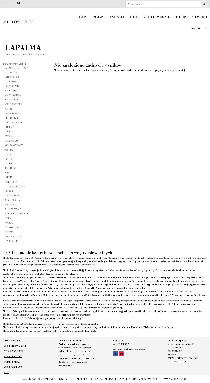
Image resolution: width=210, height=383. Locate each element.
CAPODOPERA (13, 95)
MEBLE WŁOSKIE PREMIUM (92, 379)
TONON (9, 232)
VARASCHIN (12, 241)
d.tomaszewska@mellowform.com (129, 348)
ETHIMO (9, 127)
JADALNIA (98, 17)
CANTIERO (11, 90)
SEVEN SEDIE (12, 195)
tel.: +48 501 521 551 (122, 344)
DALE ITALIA (12, 113)
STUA (8, 218)
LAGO (8, 159)
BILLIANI (10, 81)
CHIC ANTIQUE (13, 104)
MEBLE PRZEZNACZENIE (156, 17)
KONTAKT (197, 28)
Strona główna (9, 54)
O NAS (121, 379)
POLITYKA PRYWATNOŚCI (142, 379)
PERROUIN (11, 182)
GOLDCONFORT (14, 145)
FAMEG (9, 131)
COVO (8, 109)
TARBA (9, 223)
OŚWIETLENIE (116, 17)
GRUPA (9, 150)
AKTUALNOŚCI (199, 17)
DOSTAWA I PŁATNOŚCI (174, 379)
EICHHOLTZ (11, 118)
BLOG (5, 372)
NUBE (8, 177)
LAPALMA (10, 163)
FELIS (8, 136)
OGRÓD (133, 17)
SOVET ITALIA (13, 209)
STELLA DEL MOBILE (17, 213)
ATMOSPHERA (13, 77)
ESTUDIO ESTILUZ (15, 122)
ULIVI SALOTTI (13, 236)
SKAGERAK (11, 204)
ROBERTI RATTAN (15, 186)
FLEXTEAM (11, 141)
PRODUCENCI (182, 17)
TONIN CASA (12, 227)
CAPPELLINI (12, 99)
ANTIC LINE (12, 72)
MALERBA (10, 168)
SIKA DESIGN (12, 200)
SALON (82, 17)
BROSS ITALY (12, 86)
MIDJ (8, 172)
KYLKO (9, 154)
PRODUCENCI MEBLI (14, 64)
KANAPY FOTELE (11, 362)
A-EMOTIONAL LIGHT (17, 68)
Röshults (9, 191)
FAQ (111, 379)
